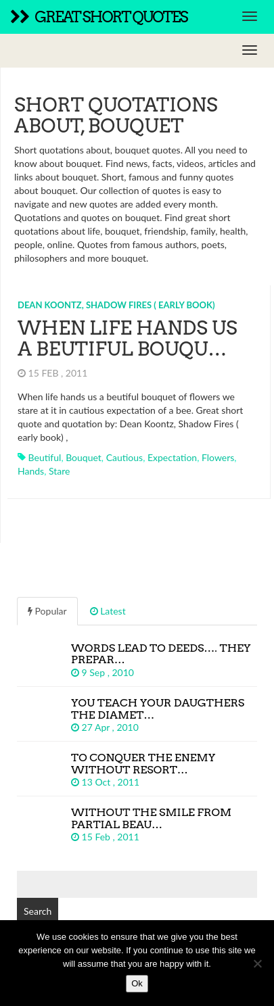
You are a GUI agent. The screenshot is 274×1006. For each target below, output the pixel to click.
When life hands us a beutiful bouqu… (127, 338)
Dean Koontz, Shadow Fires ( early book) (116, 305)
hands (31, 471)
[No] (257, 963)
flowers (218, 457)
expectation (172, 457)
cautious (124, 457)
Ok (137, 983)
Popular (47, 611)
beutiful (45, 457)
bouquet (83, 457)
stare (59, 471)
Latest (108, 611)
